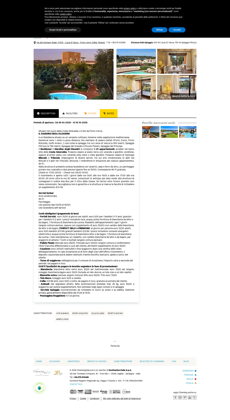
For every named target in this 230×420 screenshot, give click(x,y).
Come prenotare (123, 375)
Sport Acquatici (80, 327)
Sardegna (187, 384)
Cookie (83, 412)
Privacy (73, 412)
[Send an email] (76, 398)
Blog (186, 375)
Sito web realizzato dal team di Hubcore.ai (122, 412)
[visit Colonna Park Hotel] (187, 145)
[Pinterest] (185, 411)
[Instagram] (180, 411)
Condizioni (94, 412)
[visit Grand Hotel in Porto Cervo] (169, 145)
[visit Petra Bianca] (150, 145)
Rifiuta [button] (159, 30)
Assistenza (73, 375)
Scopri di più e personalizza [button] (62, 30)
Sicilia (190, 393)
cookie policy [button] (65, 14)
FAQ (174, 375)
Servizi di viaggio (96, 375)
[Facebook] (175, 411)
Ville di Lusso (97, 327)
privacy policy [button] (130, 8)
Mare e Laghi (62, 333)
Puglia (189, 397)
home (39, 375)
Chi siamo (54, 375)
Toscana (188, 389)
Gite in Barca (62, 327)
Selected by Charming (152, 375)
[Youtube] (190, 411)
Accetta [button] (177, 30)
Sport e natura (115, 327)
